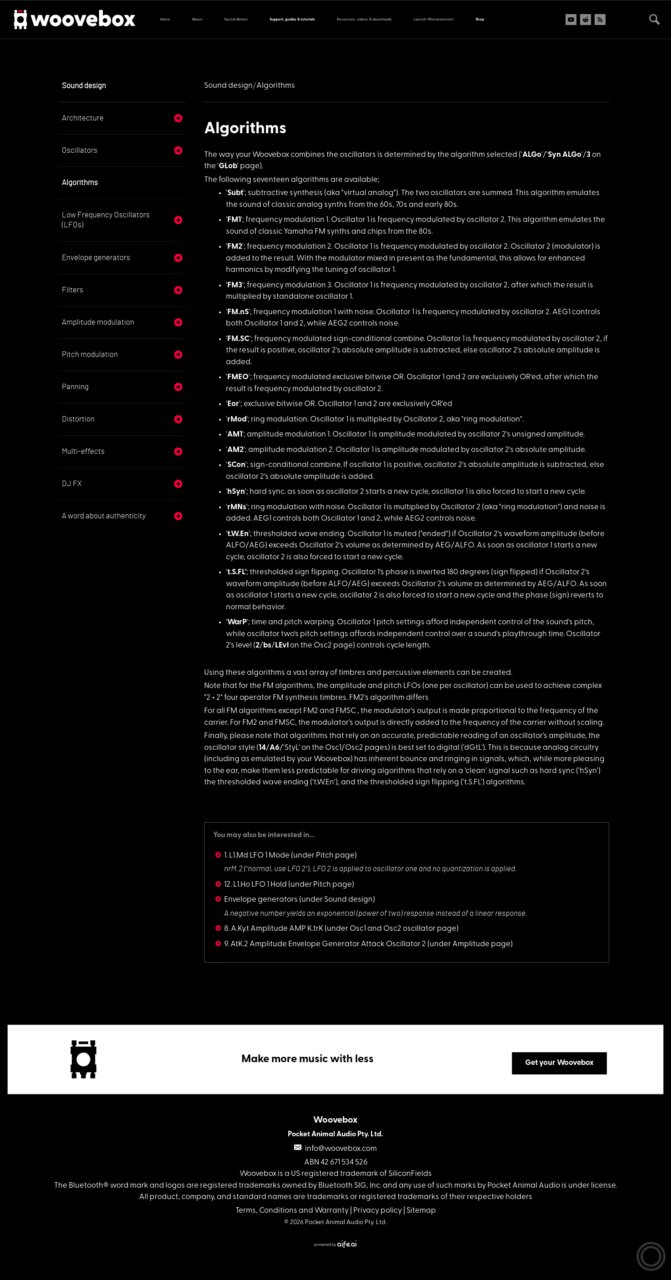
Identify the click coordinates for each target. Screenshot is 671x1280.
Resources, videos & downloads (364, 19)
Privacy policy (377, 1211)
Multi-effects (83, 451)
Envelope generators (96, 257)
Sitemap (421, 1211)
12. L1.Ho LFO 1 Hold (255, 884)
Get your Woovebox (559, 1063)
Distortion (78, 419)
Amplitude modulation (98, 322)
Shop (480, 19)
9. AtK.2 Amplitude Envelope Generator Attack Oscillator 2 (325, 944)
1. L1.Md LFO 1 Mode (257, 855)
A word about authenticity (104, 516)
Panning (75, 387)
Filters (72, 290)
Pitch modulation (90, 354)
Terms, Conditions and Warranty (292, 1211)
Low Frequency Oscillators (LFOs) (106, 220)
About (197, 19)
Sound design (84, 86)
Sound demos (236, 19)
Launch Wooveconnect (434, 19)
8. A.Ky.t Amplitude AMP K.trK (273, 929)
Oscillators (79, 150)
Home (165, 19)
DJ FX (72, 483)
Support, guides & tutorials (292, 19)
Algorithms (80, 182)
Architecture (83, 118)
